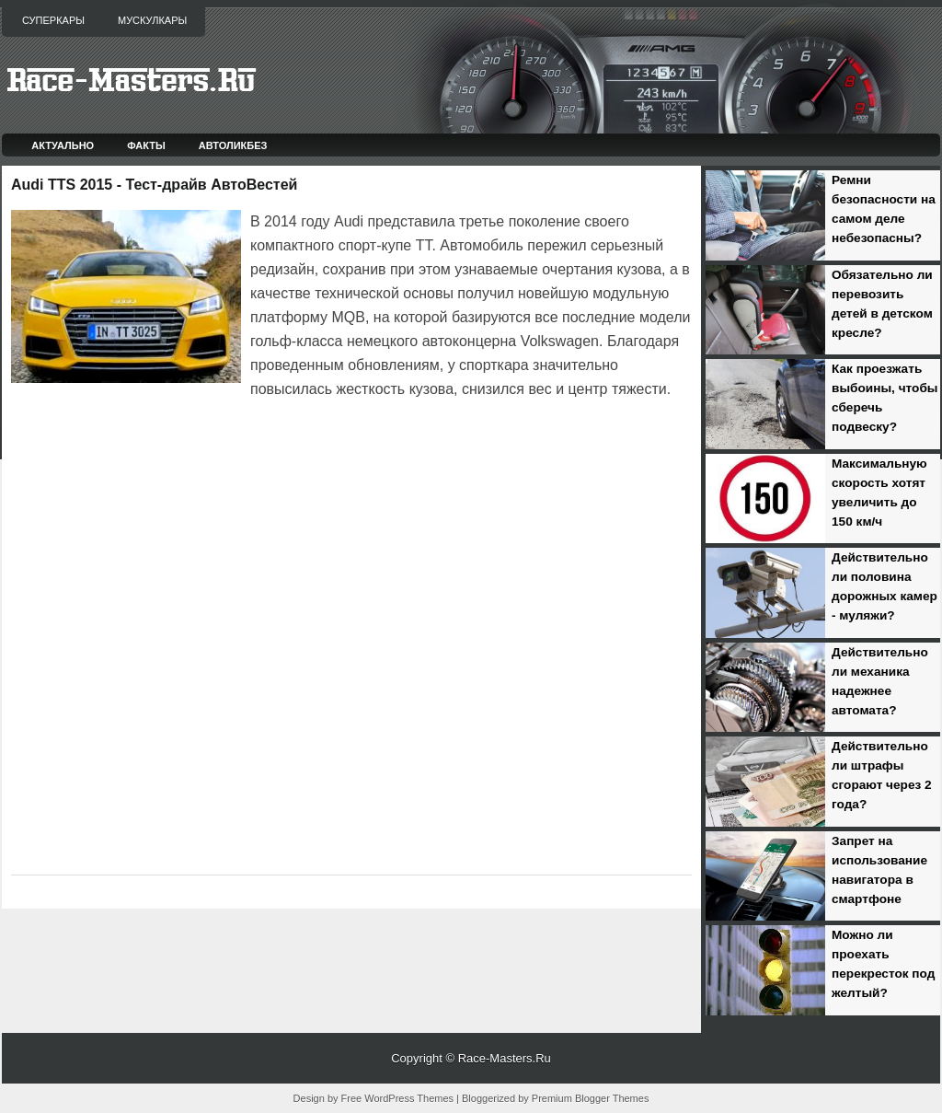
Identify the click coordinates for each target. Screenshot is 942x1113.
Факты (146, 145)
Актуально (62, 145)
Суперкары (53, 20)
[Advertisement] (226, 453)
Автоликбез (233, 145)
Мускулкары (152, 20)
